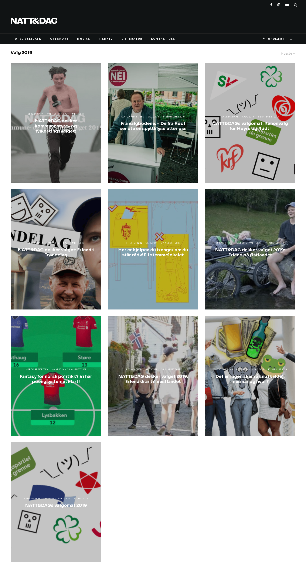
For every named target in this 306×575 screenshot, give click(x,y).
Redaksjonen (36, 114)
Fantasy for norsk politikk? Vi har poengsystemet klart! (56, 379)
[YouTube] (287, 4)
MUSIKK (83, 39)
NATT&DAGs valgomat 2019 (56, 505)
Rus (234, 369)
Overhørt (59, 39)
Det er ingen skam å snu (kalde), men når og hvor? (250, 379)
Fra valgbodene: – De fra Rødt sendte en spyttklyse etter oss (153, 126)
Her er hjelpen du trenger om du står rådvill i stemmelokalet (153, 252)
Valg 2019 (53, 114)
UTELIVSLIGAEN (28, 39)
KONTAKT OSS (163, 39)
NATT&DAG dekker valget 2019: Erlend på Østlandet (250, 252)
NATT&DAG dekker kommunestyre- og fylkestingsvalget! (56, 126)
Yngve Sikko (221, 369)
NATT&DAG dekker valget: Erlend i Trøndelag (56, 252)
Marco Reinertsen (132, 116)
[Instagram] (279, 4)
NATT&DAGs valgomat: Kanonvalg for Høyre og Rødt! (250, 126)
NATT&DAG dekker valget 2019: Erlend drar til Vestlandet (153, 379)
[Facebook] (271, 4)
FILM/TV (106, 39)
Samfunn (241, 242)
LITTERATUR (132, 39)
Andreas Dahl (229, 116)
